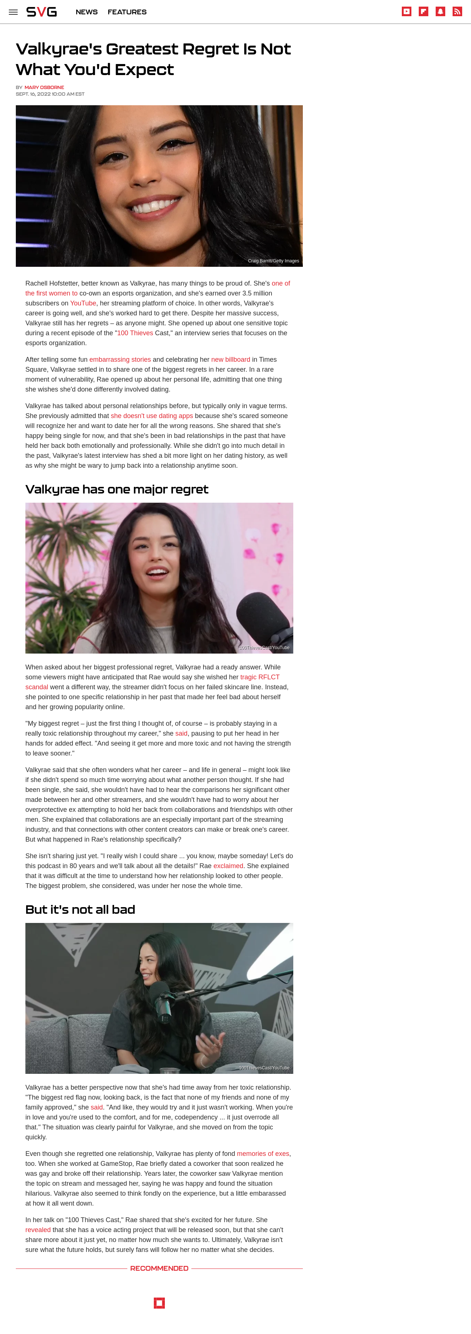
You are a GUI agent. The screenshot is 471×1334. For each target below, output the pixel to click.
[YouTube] (406, 15)
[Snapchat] (440, 15)
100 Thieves (135, 333)
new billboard (230, 359)
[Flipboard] (423, 15)
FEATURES (127, 12)
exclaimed (228, 866)
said (182, 733)
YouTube (83, 303)
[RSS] (457, 15)
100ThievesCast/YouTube (264, 647)
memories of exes (263, 1153)
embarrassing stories (120, 359)
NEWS (87, 12)
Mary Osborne (44, 87)
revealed (38, 1230)
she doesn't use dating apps (152, 416)
